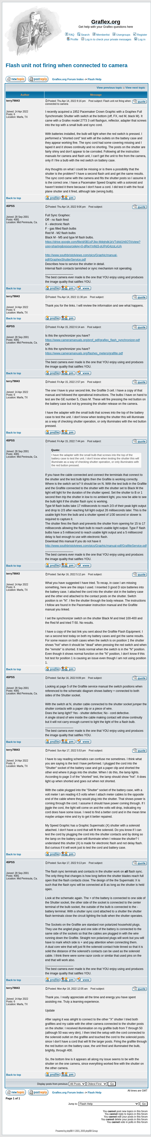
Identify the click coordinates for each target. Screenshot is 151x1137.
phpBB (69, 1131)
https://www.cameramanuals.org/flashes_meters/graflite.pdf (84, 353)
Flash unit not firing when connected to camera (67, 65)
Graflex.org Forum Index (68, 79)
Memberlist (101, 34)
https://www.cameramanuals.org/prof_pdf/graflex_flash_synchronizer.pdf (92, 340)
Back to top (13, 198)
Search (83, 34)
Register (140, 34)
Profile (72, 39)
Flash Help (94, 79)
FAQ (69, 34)
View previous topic (109, 87)
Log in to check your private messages (106, 39)
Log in (139, 39)
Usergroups (121, 34)
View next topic (135, 87)
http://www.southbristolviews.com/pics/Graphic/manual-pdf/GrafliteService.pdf (96, 545)
